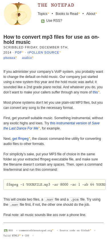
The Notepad (56, 5)
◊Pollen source (43, 52)
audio (27, 58)
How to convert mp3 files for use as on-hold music (51, 39)
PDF (18, 52)
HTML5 (15, 235)
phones (9, 58)
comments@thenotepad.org (35, 230)
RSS (11, 230)
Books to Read (67, 14)
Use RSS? (54, 21)
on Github (83, 230)
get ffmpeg (20, 139)
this (95, 92)
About (90, 14)
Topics (42, 14)
